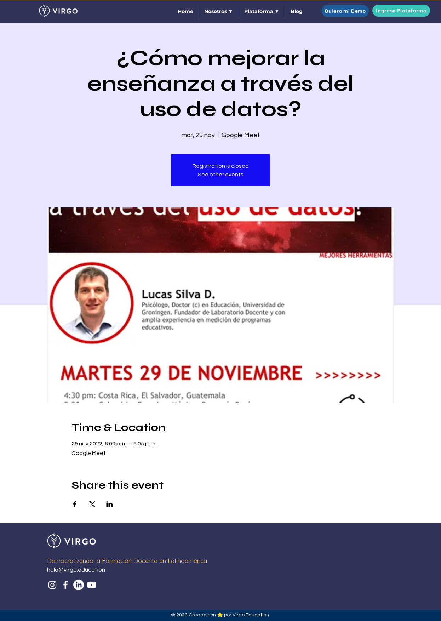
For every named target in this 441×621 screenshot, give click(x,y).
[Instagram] (52, 585)
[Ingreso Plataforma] (401, 11)
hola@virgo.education (76, 570)
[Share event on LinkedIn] (109, 504)
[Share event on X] (92, 504)
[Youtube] (91, 585)
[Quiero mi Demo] (345, 11)
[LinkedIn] (78, 585)
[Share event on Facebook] (74, 504)
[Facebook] (65, 585)
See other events (221, 174)
